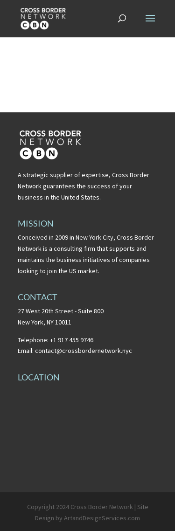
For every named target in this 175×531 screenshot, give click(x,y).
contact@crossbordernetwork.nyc (83, 350)
